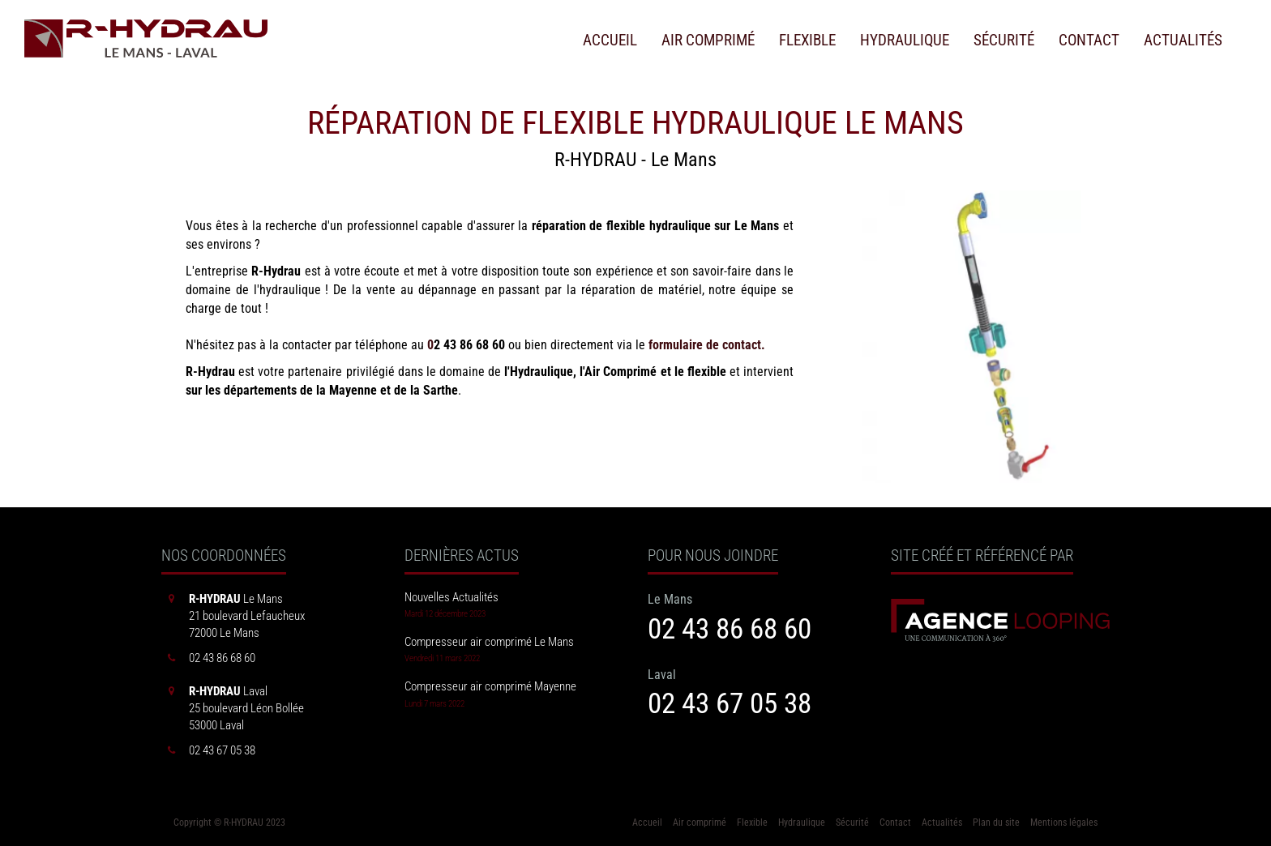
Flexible (807, 40)
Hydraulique (904, 40)
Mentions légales (1064, 822)
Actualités (1183, 40)
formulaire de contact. (706, 344)
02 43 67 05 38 (729, 703)
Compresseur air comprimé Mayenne (490, 686)
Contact (1089, 40)
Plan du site (996, 822)
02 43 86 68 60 (729, 629)
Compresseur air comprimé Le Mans (489, 641)
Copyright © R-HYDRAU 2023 (229, 822)
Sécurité (1004, 40)
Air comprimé (708, 40)
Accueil (610, 40)
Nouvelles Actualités (451, 597)
